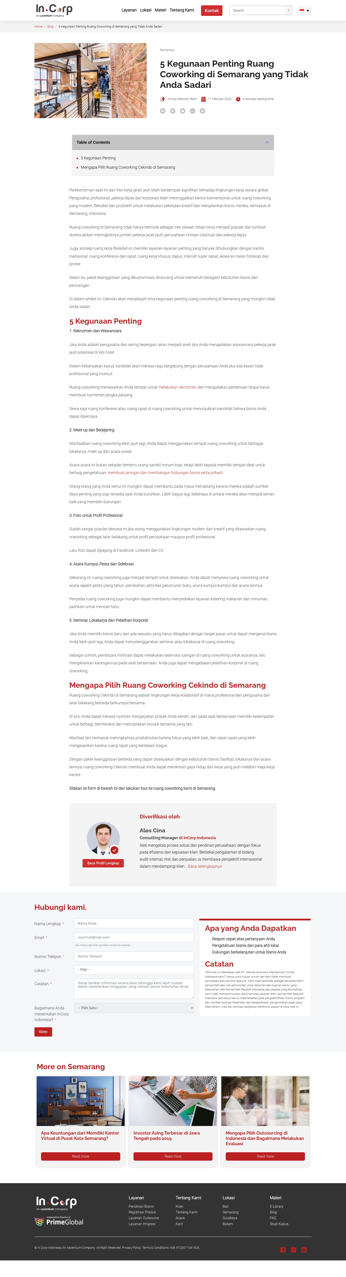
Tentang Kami (186, 1212)
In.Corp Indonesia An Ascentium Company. (67, 1248)
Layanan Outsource (144, 1218)
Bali (226, 1206)
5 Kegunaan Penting (96, 158)
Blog (50, 26)
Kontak (212, 10)
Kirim (43, 1032)
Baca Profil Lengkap (103, 863)
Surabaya (230, 1218)
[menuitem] (304, 10)
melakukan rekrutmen (177, 387)
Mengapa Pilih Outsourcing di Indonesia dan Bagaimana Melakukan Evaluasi (265, 1138)
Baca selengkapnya (205, 866)
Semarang (167, 50)
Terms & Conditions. (155, 1248)
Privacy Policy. (131, 1248)
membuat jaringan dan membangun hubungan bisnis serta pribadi (165, 472)
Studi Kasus (279, 1224)
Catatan (41, 984)
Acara (180, 1218)
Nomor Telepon (47, 956)
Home (38, 26)
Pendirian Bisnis (141, 1206)
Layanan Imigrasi (142, 1224)
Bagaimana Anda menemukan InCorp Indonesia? (51, 1014)
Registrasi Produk (142, 1212)
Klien (179, 1206)
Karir (179, 1224)
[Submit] (288, 10)
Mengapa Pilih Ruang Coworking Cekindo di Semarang (126, 167)
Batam (228, 1224)
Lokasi (40, 970)
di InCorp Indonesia (197, 837)
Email (39, 937)
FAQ (273, 1218)
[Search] (257, 10)
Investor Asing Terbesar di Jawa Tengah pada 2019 (167, 1135)
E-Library (277, 1206)
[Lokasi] (243, 1198)
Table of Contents (93, 142)
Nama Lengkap (47, 924)
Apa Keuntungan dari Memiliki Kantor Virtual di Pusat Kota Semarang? (80, 1135)
